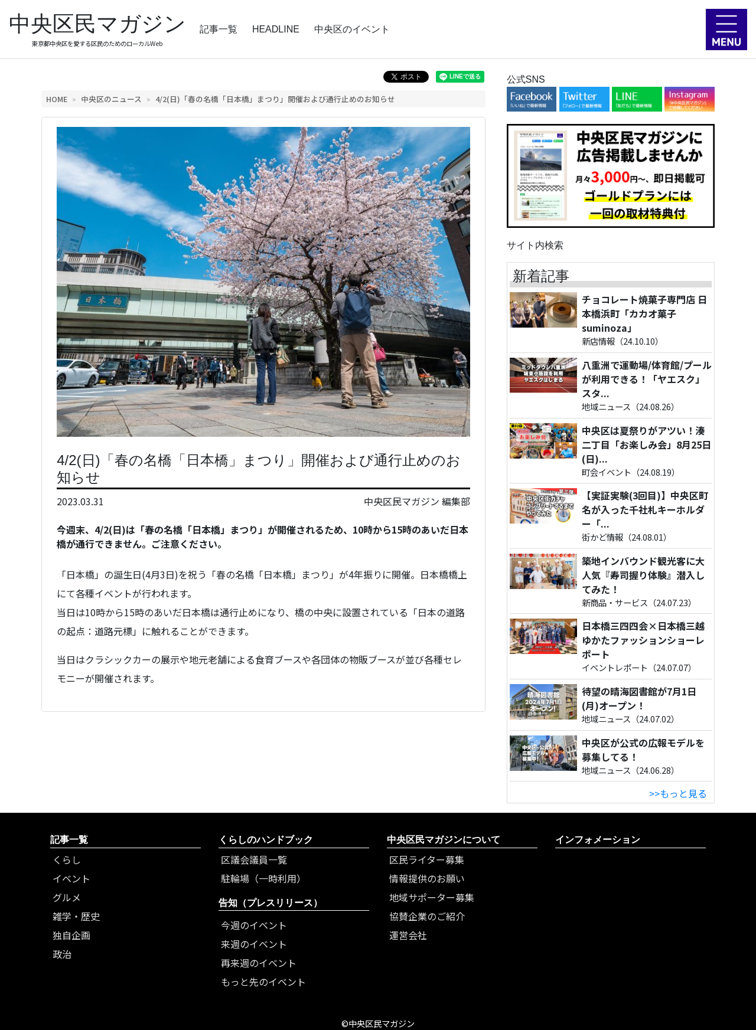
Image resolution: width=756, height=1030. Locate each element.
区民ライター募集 (426, 859)
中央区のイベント (352, 29)
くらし (67, 859)
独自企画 (71, 935)
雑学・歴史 (76, 916)
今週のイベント (254, 925)
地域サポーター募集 (431, 897)
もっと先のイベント (263, 982)
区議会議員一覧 (254, 859)
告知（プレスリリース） (270, 903)
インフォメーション (597, 840)
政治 (62, 954)
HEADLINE (275, 29)
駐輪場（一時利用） (263, 878)
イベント (71, 878)
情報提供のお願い (427, 878)
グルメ (67, 897)
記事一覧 (218, 29)
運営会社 (408, 935)
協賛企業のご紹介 (427, 916)
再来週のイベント (258, 963)
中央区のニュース (111, 98)
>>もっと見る (678, 793)
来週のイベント (254, 944)
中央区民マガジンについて (443, 840)
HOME (56, 98)
